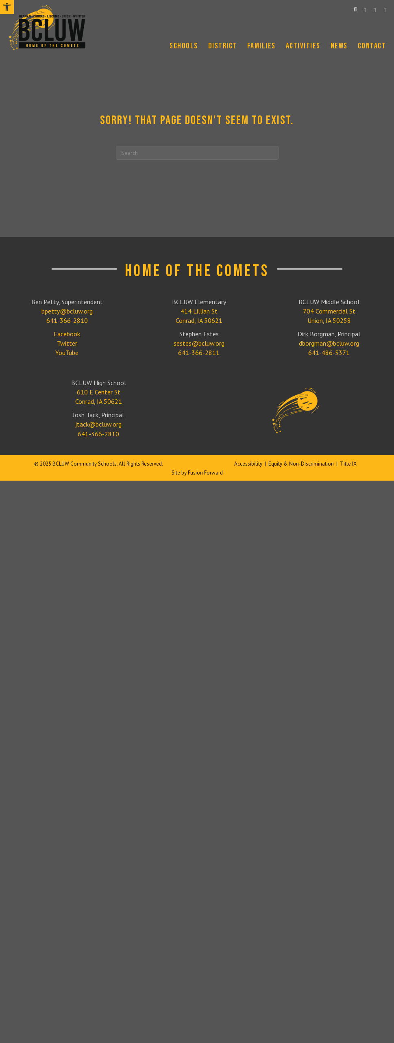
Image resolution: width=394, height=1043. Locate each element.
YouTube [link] (66, 352)
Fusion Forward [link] (205, 472)
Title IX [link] (348, 463)
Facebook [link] (67, 334)
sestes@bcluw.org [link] (199, 343)
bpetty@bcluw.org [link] (67, 311)
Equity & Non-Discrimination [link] (301, 463)
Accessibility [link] (248, 463)
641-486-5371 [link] (329, 352)
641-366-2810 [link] (67, 320)
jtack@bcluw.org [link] (98, 424)
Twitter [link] (67, 343)
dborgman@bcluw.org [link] (329, 343)
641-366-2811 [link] (199, 352)
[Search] (197, 153)
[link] (7, 7)
